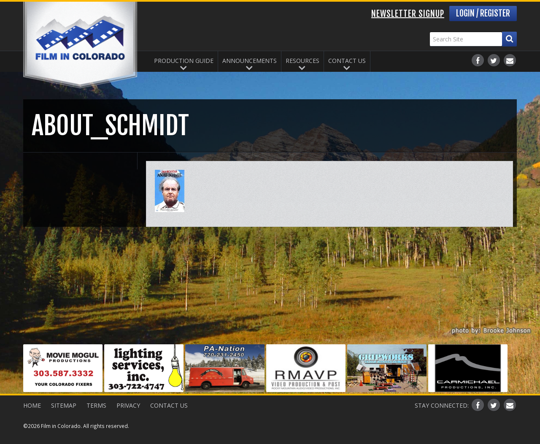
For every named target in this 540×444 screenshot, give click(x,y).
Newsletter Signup (407, 13)
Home (32, 405)
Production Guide (183, 61)
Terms (96, 405)
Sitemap (63, 405)
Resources (302, 61)
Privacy (128, 405)
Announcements (249, 61)
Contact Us (347, 61)
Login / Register (483, 13)
